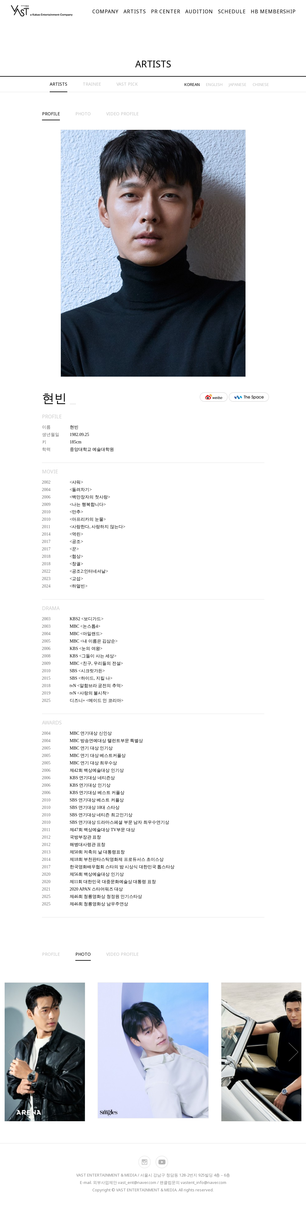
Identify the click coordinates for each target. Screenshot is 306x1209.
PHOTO (83, 114)
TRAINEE (92, 84)
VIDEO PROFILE (122, 114)
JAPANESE (237, 84)
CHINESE (261, 84)
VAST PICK (127, 84)
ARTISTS (58, 84)
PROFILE (51, 114)
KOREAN (192, 84)
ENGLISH (214, 84)
